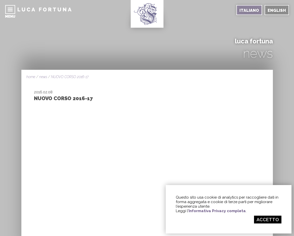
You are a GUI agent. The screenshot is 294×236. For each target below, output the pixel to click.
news (43, 77)
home (30, 77)
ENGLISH (277, 10)
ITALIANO (249, 10)
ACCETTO (268, 219)
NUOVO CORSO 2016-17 (70, 77)
